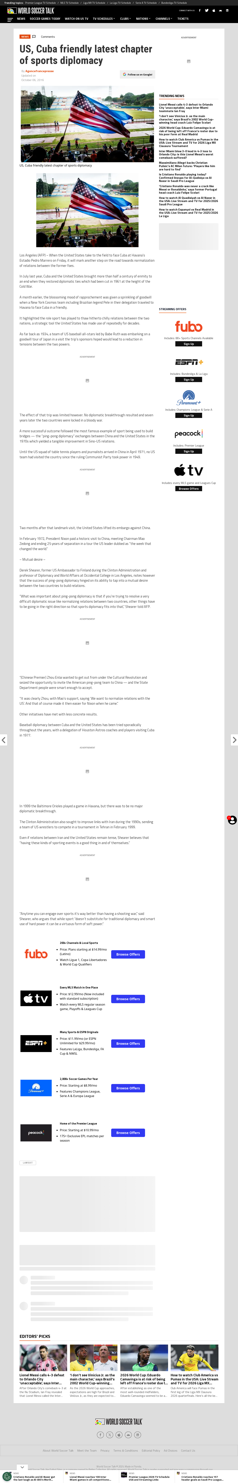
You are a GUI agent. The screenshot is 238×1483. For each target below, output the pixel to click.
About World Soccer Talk (58, 1450)
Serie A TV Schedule (146, 3)
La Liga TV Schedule (120, 3)
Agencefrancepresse (39, 71)
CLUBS (126, 18)
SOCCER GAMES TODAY (45, 18)
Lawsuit (28, 1162)
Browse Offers (128, 954)
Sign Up (189, 344)
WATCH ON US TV (76, 18)
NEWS (21, 18)
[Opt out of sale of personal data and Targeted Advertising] (7, 1476)
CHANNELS (164, 18)
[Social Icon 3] (128, 1434)
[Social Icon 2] (119, 1434)
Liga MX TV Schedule (94, 3)
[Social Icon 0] (100, 1434)
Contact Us (188, 1450)
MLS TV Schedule (69, 3)
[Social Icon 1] (109, 1434)
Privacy (105, 1450)
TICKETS (183, 18)
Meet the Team (87, 1450)
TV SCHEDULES (104, 18)
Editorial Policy (151, 1450)
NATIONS (143, 18)
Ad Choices (170, 1450)
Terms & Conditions (125, 1450)
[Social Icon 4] (137, 1434)
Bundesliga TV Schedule (174, 3)
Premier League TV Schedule (40, 3)
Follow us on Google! (140, 74)
